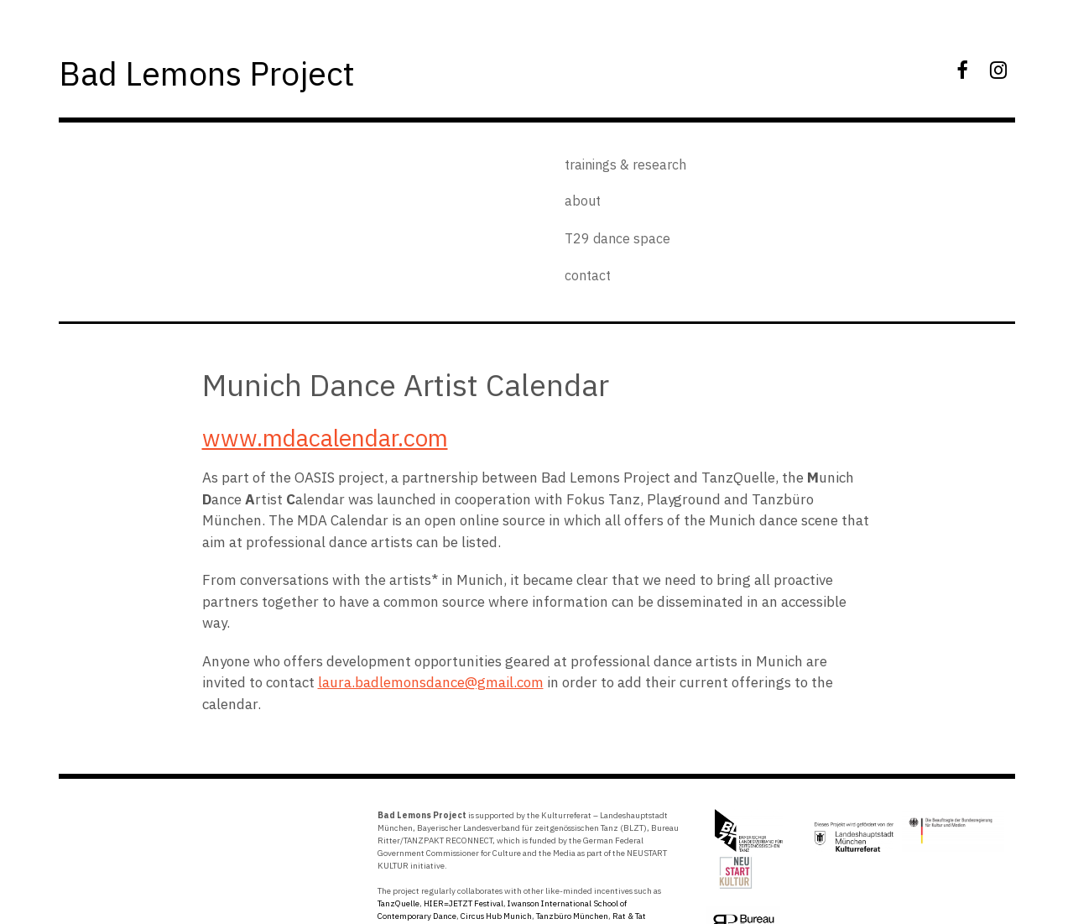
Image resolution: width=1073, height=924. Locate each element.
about (576, 188)
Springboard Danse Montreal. (484, 846)
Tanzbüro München (572, 833)
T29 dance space (763, 160)
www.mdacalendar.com (325, 355)
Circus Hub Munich (496, 833)
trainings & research (619, 160)
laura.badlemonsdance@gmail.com (431, 600)
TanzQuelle (398, 821)
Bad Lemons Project (236, 70)
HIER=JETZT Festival (463, 821)
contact (734, 188)
